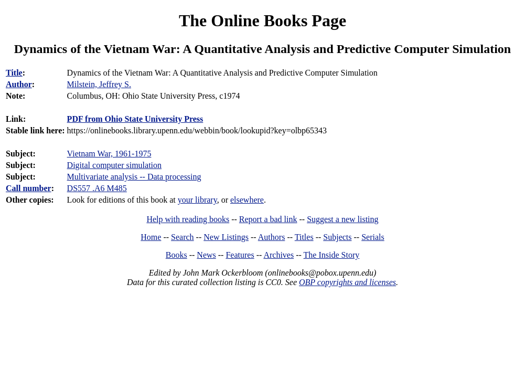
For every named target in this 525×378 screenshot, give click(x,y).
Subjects (337, 237)
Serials (372, 237)
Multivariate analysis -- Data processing (134, 176)
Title (14, 72)
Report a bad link (268, 219)
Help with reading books (187, 219)
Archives (278, 254)
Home (151, 237)
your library (197, 199)
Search (182, 237)
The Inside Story (332, 254)
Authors (271, 237)
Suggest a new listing (342, 219)
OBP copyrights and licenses (347, 282)
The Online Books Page (262, 20)
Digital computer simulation (114, 165)
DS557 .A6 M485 (97, 188)
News (206, 254)
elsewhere (247, 199)
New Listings (226, 237)
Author (19, 84)
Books (176, 254)
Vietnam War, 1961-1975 (109, 153)
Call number (28, 188)
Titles (304, 237)
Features (240, 254)
